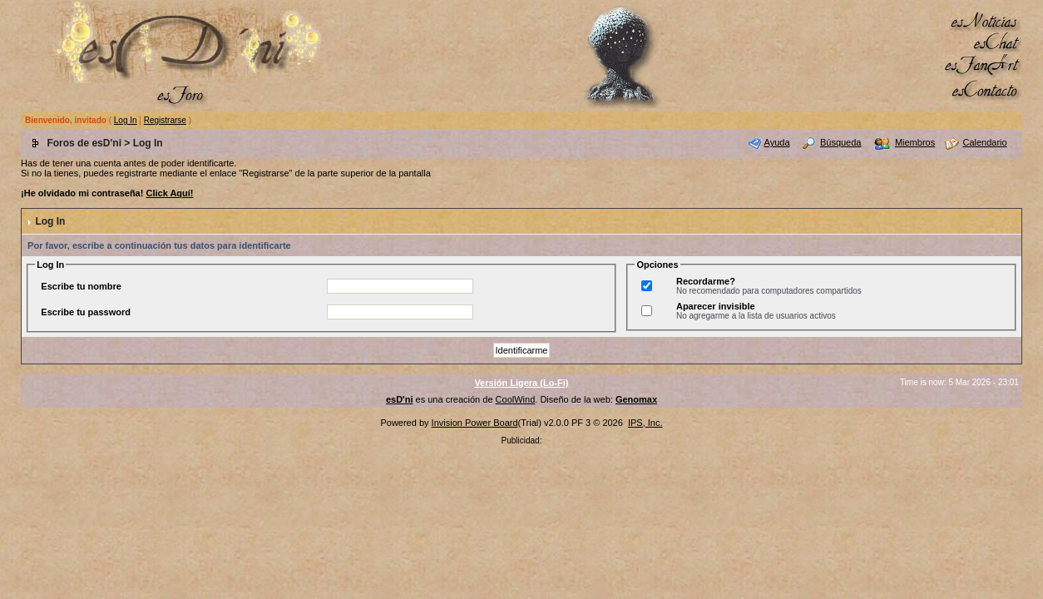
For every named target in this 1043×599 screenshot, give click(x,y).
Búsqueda (841, 142)
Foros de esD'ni (84, 143)
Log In (125, 120)
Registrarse (165, 120)
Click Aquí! (169, 193)
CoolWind (516, 399)
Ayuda (777, 142)
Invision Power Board (475, 423)
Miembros (915, 142)
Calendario (984, 142)
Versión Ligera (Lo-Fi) (521, 383)
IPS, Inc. (645, 423)
